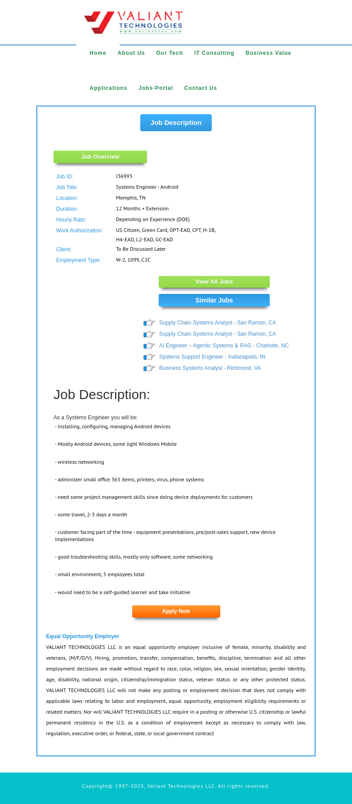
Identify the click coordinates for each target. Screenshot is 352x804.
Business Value (268, 53)
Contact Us (200, 88)
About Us (131, 53)
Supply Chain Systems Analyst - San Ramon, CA (217, 323)
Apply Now (176, 611)
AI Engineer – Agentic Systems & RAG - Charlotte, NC (224, 345)
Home (97, 53)
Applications (108, 88)
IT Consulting (214, 53)
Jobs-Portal (155, 88)
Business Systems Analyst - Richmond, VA (210, 368)
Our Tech (169, 53)
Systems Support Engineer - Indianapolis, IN (212, 357)
